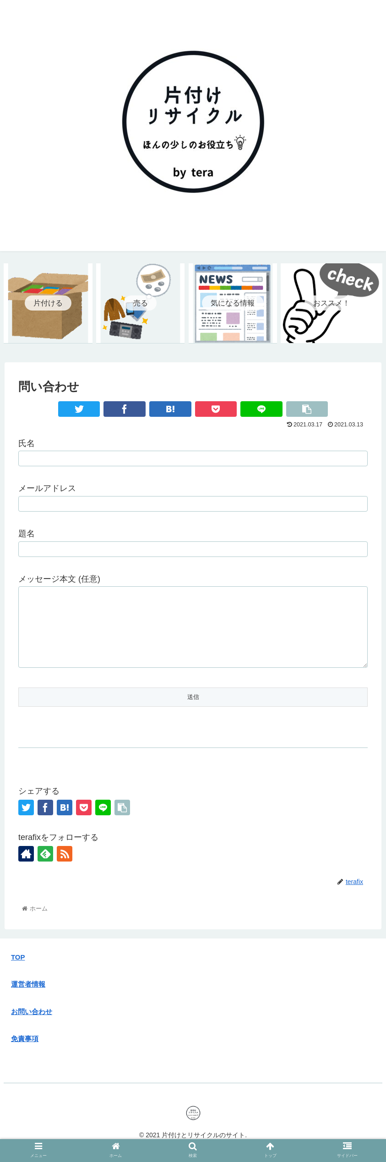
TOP (18, 971)
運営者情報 (28, 998)
